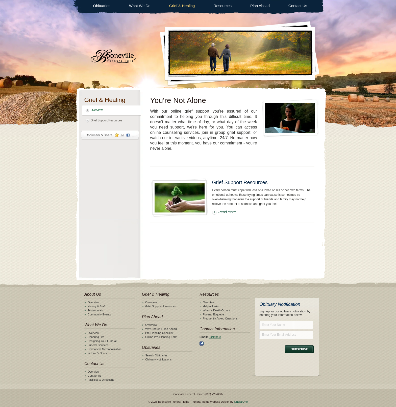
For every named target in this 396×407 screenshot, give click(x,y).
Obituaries (101, 6)
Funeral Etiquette (213, 314)
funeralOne (240, 401)
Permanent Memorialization (104, 349)
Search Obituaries (156, 355)
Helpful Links (211, 306)
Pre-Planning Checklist (159, 332)
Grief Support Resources (106, 120)
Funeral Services (98, 345)
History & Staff (96, 306)
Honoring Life (96, 336)
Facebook (202, 343)
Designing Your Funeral (102, 340)
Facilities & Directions (101, 379)
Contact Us (297, 6)
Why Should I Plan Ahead (161, 328)
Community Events (99, 314)
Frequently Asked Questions (220, 318)
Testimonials (95, 310)
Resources (222, 6)
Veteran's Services (99, 353)
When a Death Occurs (216, 310)
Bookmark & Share (110, 135)
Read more (227, 212)
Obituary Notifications (158, 359)
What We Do (140, 6)
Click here (215, 336)
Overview (97, 110)
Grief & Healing (182, 6)
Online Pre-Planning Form (161, 336)
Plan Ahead (260, 6)
